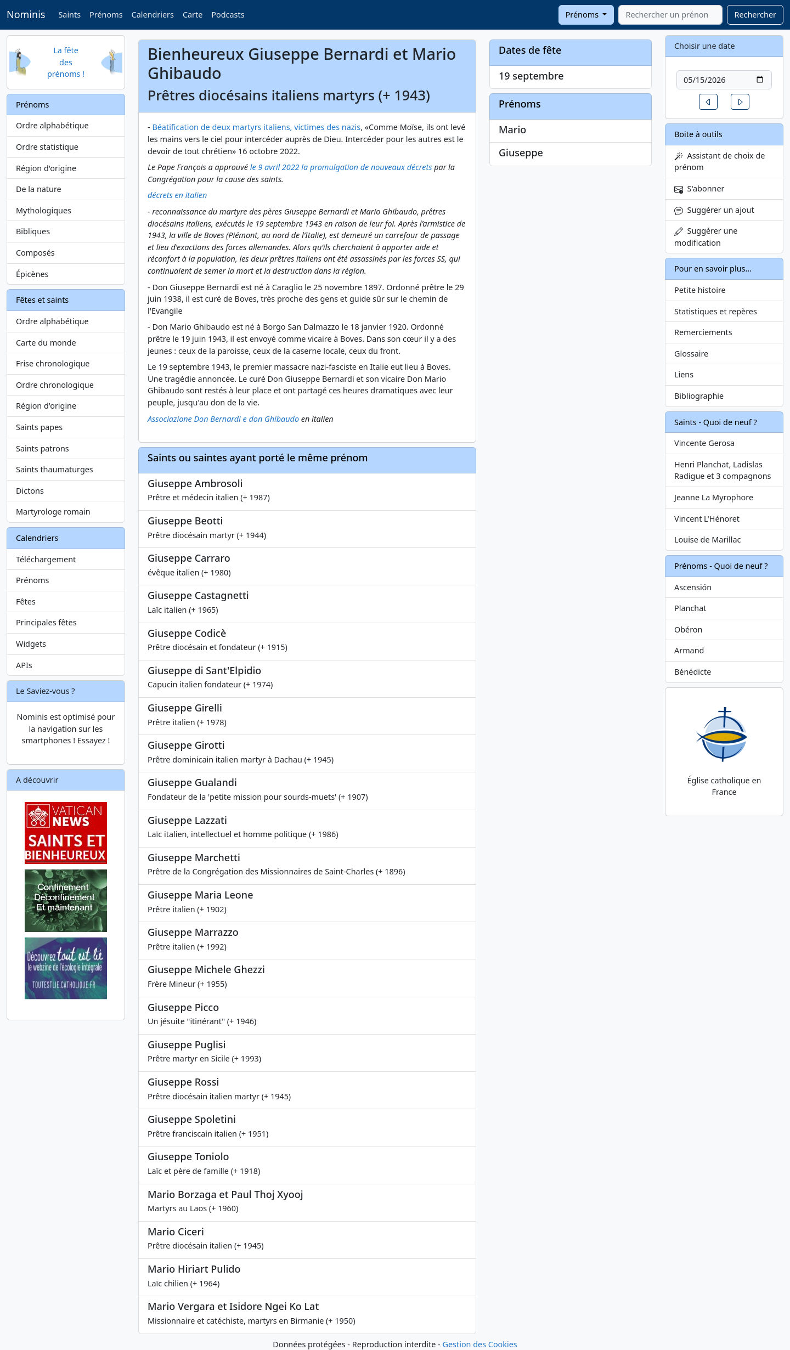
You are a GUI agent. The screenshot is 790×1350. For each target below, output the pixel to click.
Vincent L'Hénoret (707, 518)
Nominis (26, 14)
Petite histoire (700, 290)
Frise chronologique (52, 363)
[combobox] (670, 15)
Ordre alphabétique (52, 125)
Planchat (690, 608)
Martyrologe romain (53, 511)
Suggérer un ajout (714, 210)
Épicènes (32, 274)
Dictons (30, 490)
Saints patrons (42, 448)
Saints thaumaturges (54, 469)
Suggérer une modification (705, 236)
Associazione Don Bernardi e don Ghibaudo (223, 419)
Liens (683, 374)
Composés (35, 252)
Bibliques (33, 231)
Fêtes (26, 601)
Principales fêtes (46, 622)
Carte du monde (46, 342)
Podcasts (227, 14)
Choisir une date (704, 46)
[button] (708, 102)
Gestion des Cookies (479, 1344)
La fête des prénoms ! (65, 62)
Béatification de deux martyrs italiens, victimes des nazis (256, 127)
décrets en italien (177, 195)
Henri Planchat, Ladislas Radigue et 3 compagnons (722, 470)
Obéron (688, 629)
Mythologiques (43, 210)
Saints (69, 14)
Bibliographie (699, 396)
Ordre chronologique (55, 385)
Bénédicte (692, 671)
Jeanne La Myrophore (713, 497)
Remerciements (703, 332)
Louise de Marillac (707, 539)
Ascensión (693, 587)
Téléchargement (46, 559)
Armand (689, 650)
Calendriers (153, 14)
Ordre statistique (47, 147)
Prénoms (105, 14)
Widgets (31, 644)
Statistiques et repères (715, 311)
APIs (24, 665)
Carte (192, 14)
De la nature (38, 189)
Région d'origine (46, 168)
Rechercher (755, 14)
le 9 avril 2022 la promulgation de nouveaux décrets (341, 167)
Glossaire (691, 353)
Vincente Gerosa (704, 443)
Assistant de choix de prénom (719, 161)
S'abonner (699, 188)
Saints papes (39, 427)
